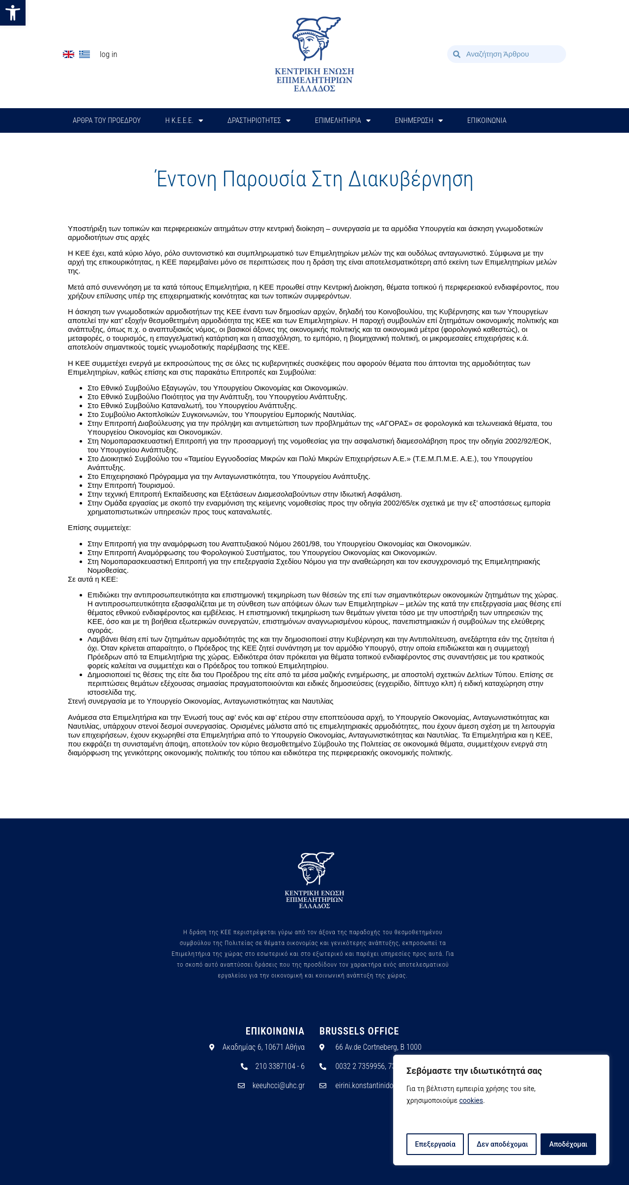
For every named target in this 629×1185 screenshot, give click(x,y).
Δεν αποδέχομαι (502, 1144)
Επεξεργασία (435, 1144)
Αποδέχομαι (568, 1144)
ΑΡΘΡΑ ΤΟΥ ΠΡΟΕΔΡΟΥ (107, 120)
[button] (13, 13)
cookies (471, 1101)
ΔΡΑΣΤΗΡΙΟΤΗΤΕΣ (259, 120)
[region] (501, 1110)
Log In (108, 54)
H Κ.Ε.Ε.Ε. (184, 120)
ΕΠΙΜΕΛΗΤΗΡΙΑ (343, 120)
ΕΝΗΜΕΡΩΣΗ (419, 120)
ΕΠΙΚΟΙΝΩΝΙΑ (487, 120)
